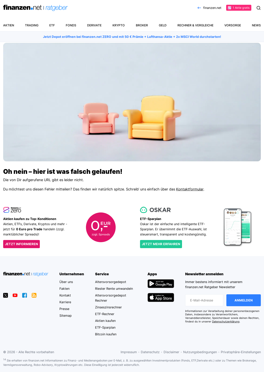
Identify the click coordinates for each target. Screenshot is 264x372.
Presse (64, 309)
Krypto (118, 25)
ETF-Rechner (104, 314)
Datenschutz (150, 352)
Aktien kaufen (105, 321)
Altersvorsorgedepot (110, 282)
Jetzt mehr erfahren (161, 244)
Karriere (65, 302)
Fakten (64, 289)
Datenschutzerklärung (225, 321)
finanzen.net (209, 7)
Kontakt (65, 295)
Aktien (8, 25)
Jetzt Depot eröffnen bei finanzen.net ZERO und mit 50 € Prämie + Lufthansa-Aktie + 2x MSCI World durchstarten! (132, 37)
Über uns (66, 282)
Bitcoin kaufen (105, 334)
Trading (31, 25)
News (256, 25)
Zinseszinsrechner (108, 307)
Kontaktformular (189, 189)
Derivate (94, 25)
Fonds (71, 25)
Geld (163, 25)
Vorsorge (232, 25)
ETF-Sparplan (105, 327)
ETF (52, 25)
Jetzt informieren (21, 244)
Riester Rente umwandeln (114, 289)
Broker (142, 25)
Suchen (258, 8)
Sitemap (65, 315)
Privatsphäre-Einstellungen (241, 352)
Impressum (129, 352)
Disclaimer (171, 352)
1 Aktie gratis (239, 7)
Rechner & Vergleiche (195, 25)
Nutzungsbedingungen (200, 352)
